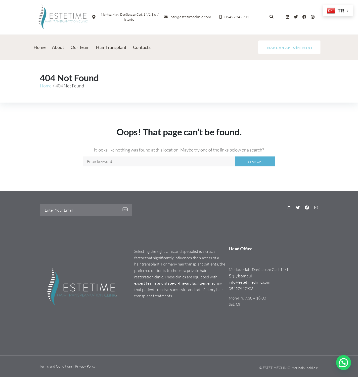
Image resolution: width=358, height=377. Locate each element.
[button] (343, 362)
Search (255, 161)
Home (45, 85)
